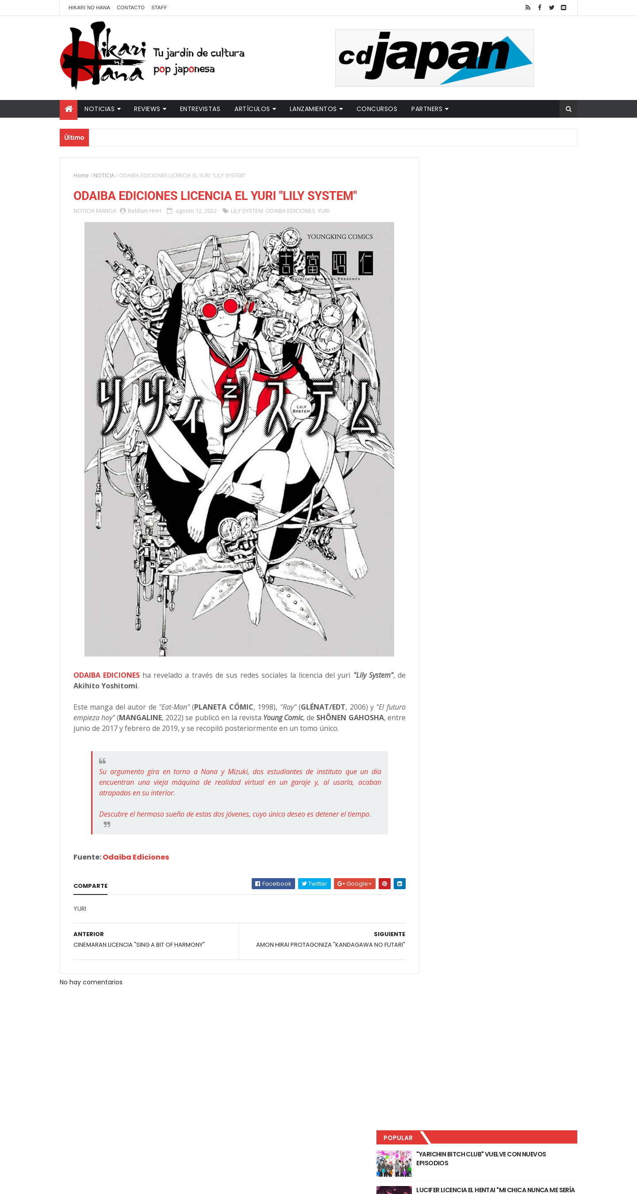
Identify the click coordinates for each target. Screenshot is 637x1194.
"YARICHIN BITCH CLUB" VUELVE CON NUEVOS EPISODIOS (509, 186)
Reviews (147, 108)
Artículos (252, 108)
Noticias (99, 108)
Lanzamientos (313, 108)
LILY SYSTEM (247, 211)
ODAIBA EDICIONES (290, 211)
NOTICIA (104, 175)
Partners (426, 108)
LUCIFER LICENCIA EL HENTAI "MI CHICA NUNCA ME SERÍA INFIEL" (511, 221)
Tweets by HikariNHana (451, 344)
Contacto (131, 7)
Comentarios (537, 292)
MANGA (106, 211)
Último (457, 292)
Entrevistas (200, 108)
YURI (324, 211)
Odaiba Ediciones (136, 879)
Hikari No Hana (89, 7)
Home (81, 175)
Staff (159, 7)
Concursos (377, 108)
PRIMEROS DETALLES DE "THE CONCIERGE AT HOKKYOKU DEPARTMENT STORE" (515, 257)
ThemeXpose (216, 1182)
